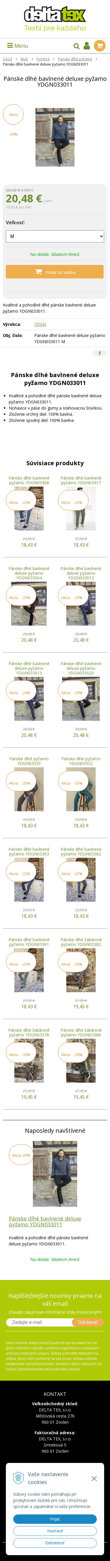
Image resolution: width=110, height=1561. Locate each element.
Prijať (55, 1519)
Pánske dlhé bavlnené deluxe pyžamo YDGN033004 (29, 573)
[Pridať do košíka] (55, 271)
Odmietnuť (55, 1543)
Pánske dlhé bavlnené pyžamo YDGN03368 (29, 480)
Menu (17, 45)
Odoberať (88, 1322)
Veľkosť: (15, 222)
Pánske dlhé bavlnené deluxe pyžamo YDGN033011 (45, 1221)
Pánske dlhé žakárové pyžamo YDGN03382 (81, 942)
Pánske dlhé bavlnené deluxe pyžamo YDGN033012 (80, 573)
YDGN (40, 324)
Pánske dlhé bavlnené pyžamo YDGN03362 (80, 851)
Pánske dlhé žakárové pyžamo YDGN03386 (81, 1032)
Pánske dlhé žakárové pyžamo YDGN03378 (29, 1032)
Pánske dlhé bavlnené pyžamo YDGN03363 (29, 851)
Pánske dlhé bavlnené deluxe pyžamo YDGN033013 (29, 668)
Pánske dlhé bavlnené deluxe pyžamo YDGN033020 (80, 668)
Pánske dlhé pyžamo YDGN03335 (29, 761)
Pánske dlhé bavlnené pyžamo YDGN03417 (80, 480)
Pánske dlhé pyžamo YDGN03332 (81, 761)
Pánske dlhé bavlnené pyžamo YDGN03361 (29, 942)
